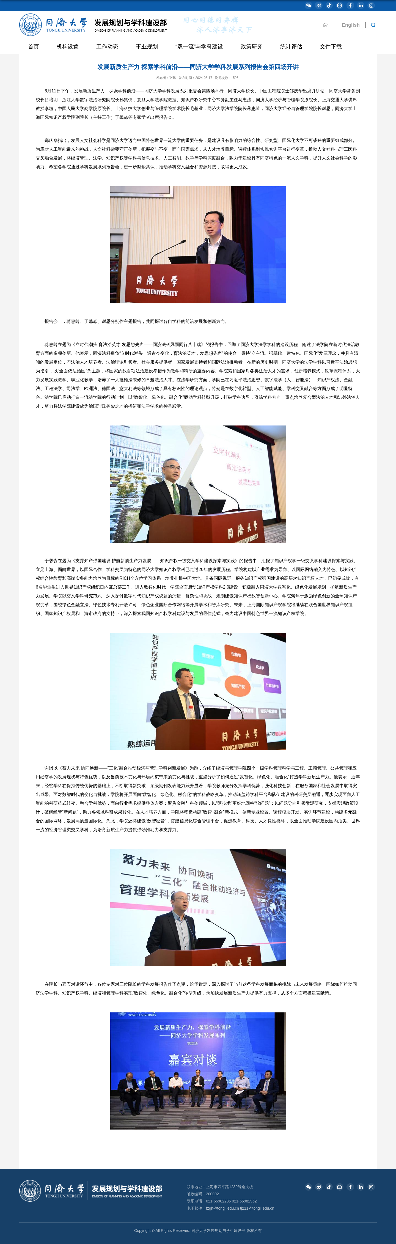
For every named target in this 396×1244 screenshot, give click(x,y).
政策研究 (252, 46)
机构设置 (68, 46)
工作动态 (107, 46)
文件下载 (331, 46)
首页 (33, 46)
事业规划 (147, 46)
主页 (325, 25)
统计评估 (291, 46)
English (351, 25)
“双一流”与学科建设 (199, 46)
